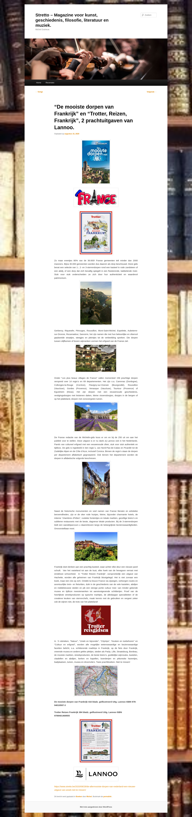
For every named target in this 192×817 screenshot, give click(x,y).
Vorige (39, 92)
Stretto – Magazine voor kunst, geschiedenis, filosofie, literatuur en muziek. (72, 20)
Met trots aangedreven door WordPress (96, 807)
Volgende (152, 92)
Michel (89, 797)
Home (38, 83)
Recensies (50, 83)
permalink (107, 797)
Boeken (79, 797)
